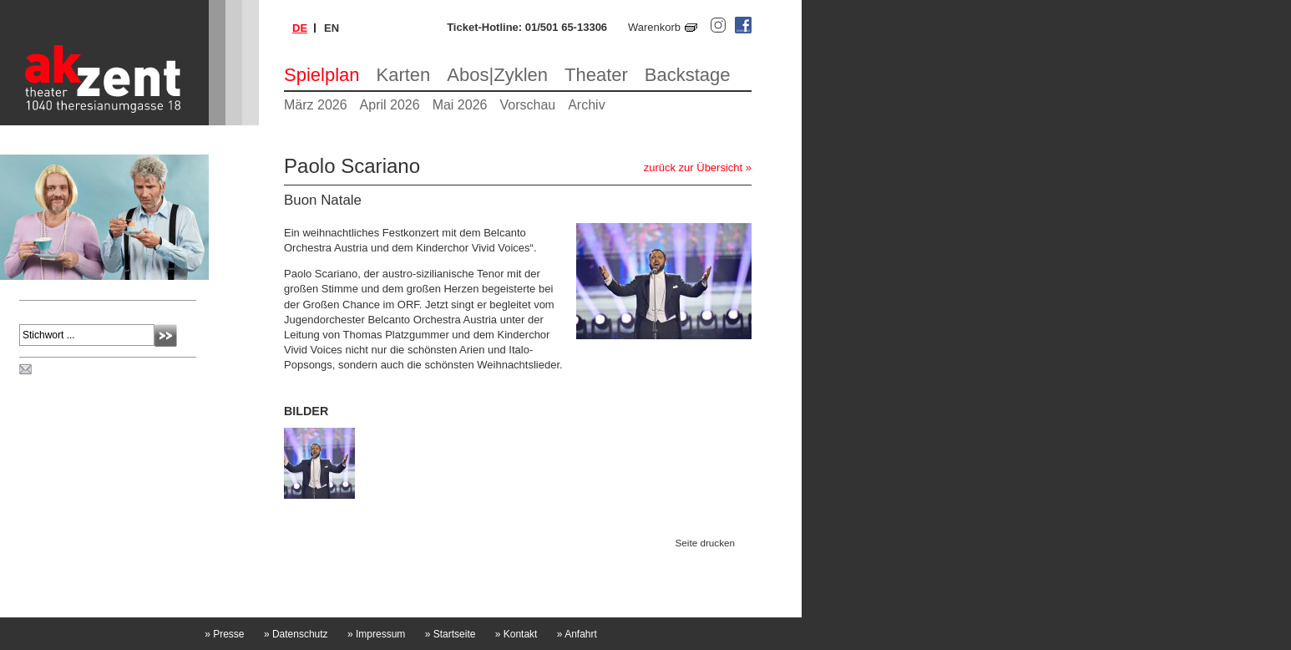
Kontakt (516, 634)
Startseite (450, 634)
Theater (596, 74)
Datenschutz (296, 634)
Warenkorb (654, 27)
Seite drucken (705, 542)
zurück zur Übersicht (693, 167)
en (331, 28)
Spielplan (322, 74)
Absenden (165, 335)
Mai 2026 (460, 105)
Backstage (688, 74)
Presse (224, 634)
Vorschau (527, 105)
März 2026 (315, 105)
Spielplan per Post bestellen (103, 370)
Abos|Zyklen (497, 74)
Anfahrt (577, 634)
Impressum (376, 634)
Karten (404, 74)
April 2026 (390, 105)
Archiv (586, 105)
